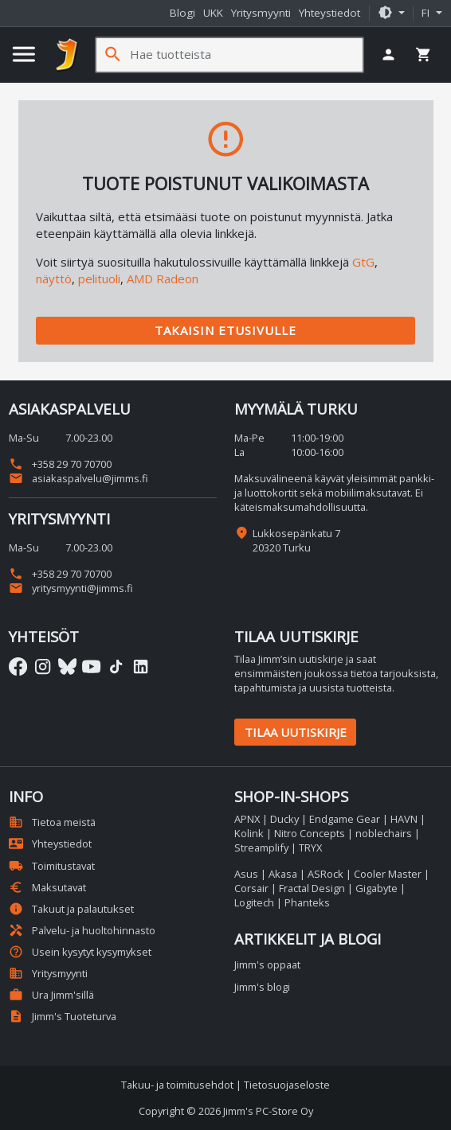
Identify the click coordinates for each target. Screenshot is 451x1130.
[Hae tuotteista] (246, 54)
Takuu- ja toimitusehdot (177, 1084)
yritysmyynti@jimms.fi (71, 588)
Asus (246, 874)
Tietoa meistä (52, 822)
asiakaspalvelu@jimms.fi (78, 478)
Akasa (283, 874)
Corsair (251, 888)
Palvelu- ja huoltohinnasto (82, 930)
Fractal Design (312, 888)
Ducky (284, 819)
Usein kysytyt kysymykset (80, 952)
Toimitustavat (52, 866)
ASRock (325, 874)
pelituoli (99, 278)
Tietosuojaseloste (287, 1084)
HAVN (404, 819)
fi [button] (427, 13)
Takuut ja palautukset (71, 909)
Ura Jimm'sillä (51, 995)
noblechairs (383, 833)
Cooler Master (388, 874)
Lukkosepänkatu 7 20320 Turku (296, 540)
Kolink (249, 833)
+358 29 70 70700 (60, 464)
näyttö (54, 278)
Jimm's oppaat (267, 964)
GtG (363, 262)
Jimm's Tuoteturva (62, 1016)
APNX (247, 819)
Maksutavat (47, 887)
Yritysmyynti (261, 13)
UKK (213, 13)
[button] (391, 13)
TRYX (310, 847)
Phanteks (307, 902)
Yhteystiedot (329, 13)
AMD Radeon (162, 278)
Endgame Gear (344, 819)
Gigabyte (376, 888)
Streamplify (261, 847)
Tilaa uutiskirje (296, 732)
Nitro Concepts (309, 833)
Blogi (182, 13)
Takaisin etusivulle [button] (225, 330)
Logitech (254, 902)
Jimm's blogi (262, 987)
